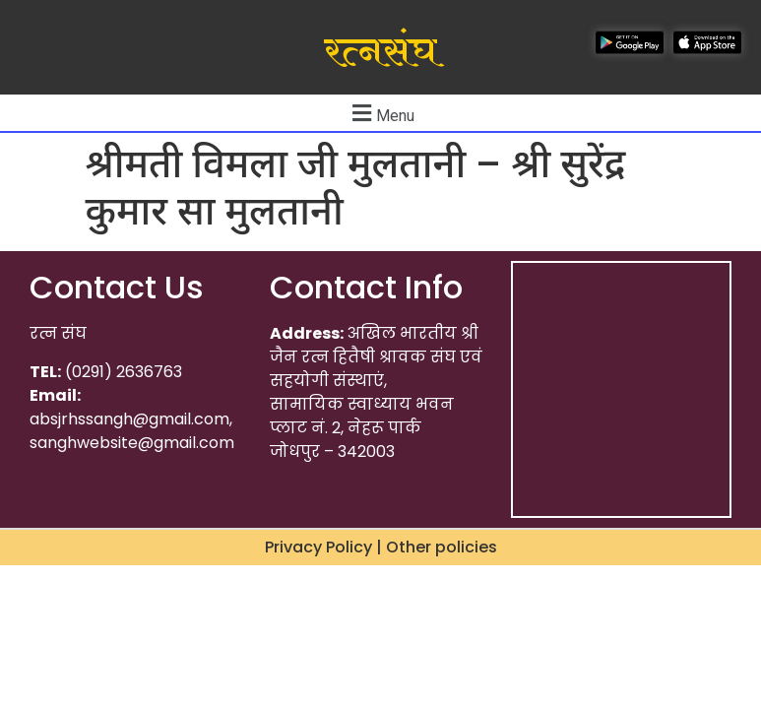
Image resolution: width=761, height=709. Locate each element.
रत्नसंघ (380, 52)
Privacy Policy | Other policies (381, 547)
